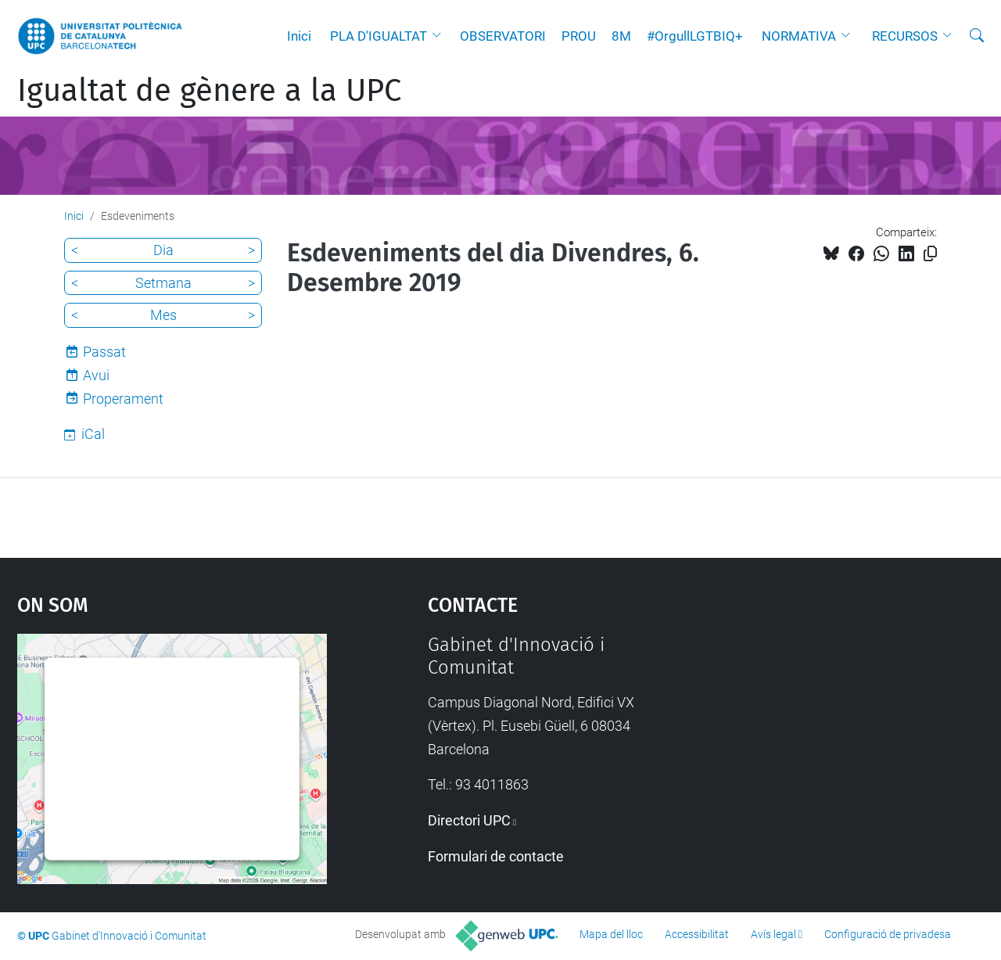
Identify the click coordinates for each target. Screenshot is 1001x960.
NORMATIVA (799, 36)
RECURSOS (905, 36)
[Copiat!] (930, 254)
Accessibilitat (697, 934)
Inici (299, 36)
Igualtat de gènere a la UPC (209, 91)
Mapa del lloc (611, 934)
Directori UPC (469, 820)
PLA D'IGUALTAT (378, 36)
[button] (440, 36)
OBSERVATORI (503, 36)
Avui (96, 375)
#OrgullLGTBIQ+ (695, 36)
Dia (163, 250)
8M (621, 36)
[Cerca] (977, 36)
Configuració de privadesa (887, 934)
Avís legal (773, 934)
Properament (123, 398)
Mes (163, 315)
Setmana (163, 283)
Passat (104, 351)
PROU (578, 36)
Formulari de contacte (496, 856)
